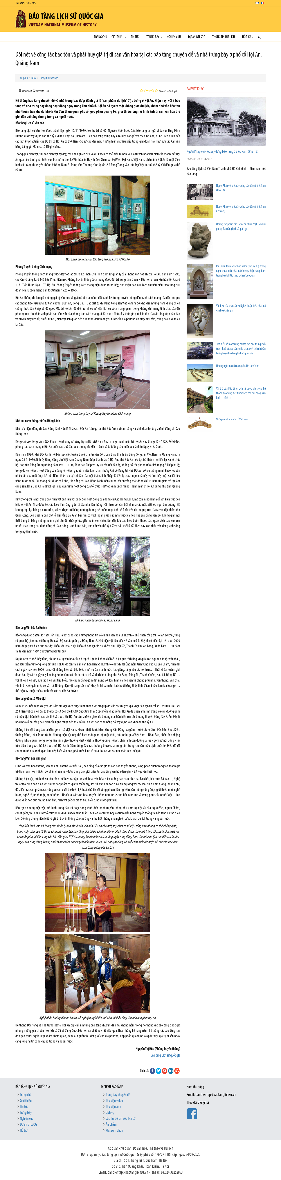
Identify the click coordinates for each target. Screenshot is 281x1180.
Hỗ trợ (248, 37)
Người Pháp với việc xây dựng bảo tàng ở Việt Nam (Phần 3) (222, 152)
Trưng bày (154, 37)
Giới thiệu (119, 37)
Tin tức (136, 37)
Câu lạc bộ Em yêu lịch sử (120, 1119)
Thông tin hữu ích (225, 37)
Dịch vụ (110, 1113)
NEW (33, 78)
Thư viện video (114, 1101)
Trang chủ (100, 37)
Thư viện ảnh (113, 1107)
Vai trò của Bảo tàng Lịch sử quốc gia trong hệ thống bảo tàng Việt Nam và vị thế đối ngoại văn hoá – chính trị (241, 393)
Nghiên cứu (175, 37)
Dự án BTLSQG (198, 37)
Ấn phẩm (111, 1125)
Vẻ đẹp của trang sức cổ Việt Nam (232, 419)
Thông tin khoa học (49, 78)
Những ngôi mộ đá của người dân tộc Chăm (237, 366)
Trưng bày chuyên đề (118, 1095)
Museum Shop (114, 1131)
